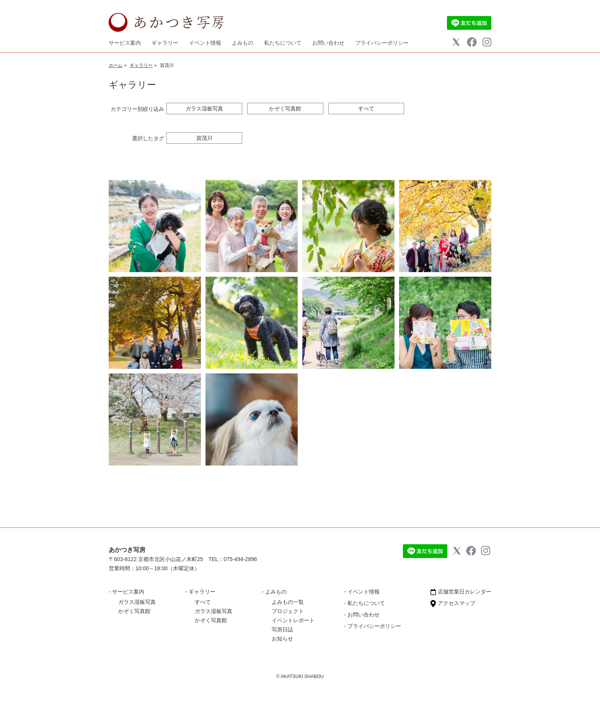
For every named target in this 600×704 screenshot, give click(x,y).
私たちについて (283, 43)
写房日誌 (282, 629)
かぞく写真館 (285, 108)
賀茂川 (204, 138)
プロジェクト (288, 611)
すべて (366, 108)
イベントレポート (293, 620)
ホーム (115, 65)
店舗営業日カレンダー (460, 591)
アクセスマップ (452, 603)
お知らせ (282, 639)
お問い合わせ (328, 43)
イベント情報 (205, 43)
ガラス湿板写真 (204, 108)
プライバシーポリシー (382, 43)
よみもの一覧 (288, 602)
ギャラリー (141, 65)
